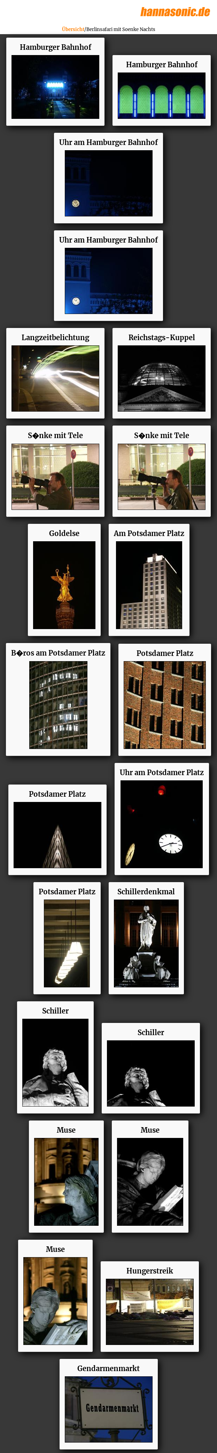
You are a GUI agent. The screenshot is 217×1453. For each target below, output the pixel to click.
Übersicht (73, 29)
